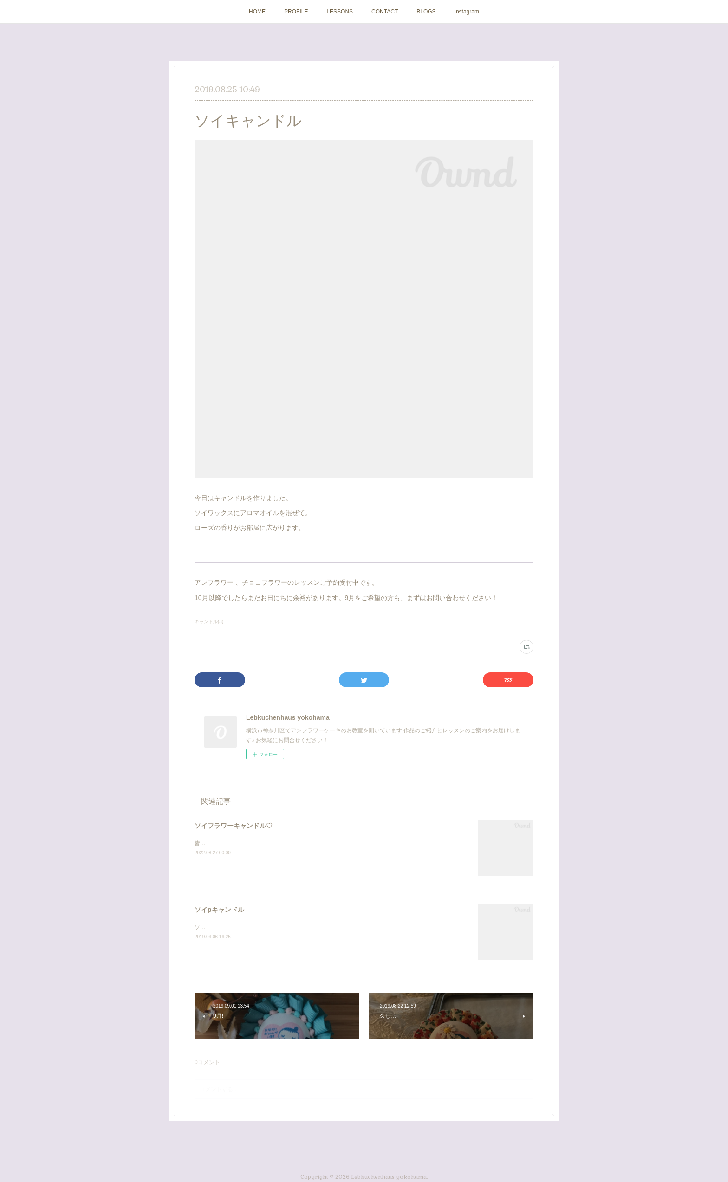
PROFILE (296, 11)
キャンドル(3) (209, 621)
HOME (257, 11)
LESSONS (339, 11)
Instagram (467, 11)
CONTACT (384, 11)
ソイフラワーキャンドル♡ (234, 825)
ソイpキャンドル (219, 909)
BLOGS (426, 11)
